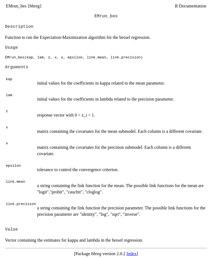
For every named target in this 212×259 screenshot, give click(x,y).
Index (131, 253)
